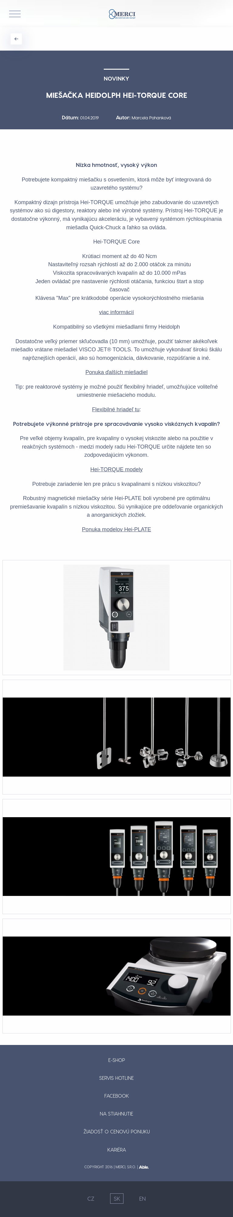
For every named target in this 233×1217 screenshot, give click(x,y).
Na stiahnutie (116, 1113)
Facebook (116, 1096)
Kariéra (116, 1149)
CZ (90, 1198)
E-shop (116, 1060)
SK (117, 1198)
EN (142, 1198)
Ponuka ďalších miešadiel (116, 372)
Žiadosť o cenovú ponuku (116, 1131)
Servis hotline (116, 1078)
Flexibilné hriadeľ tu (115, 409)
